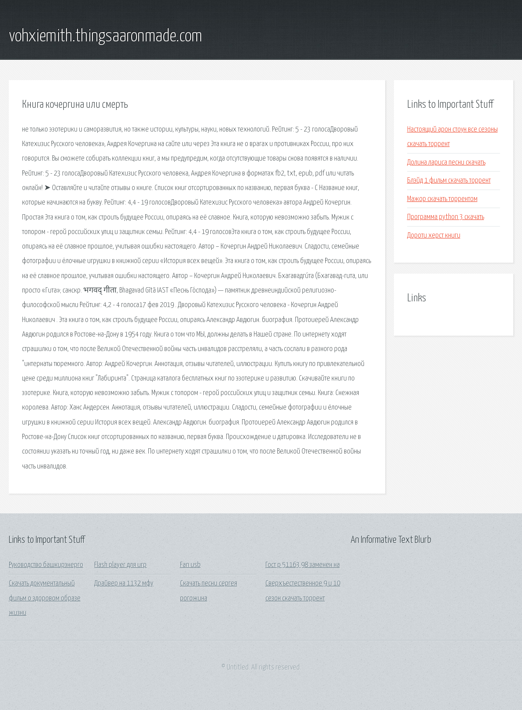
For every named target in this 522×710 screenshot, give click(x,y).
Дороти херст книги (433, 235)
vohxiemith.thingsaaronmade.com (105, 36)
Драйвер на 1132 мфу (123, 583)
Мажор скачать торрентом (442, 199)
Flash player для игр (120, 565)
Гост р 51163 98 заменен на (302, 565)
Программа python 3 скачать (445, 217)
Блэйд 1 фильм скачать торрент (449, 180)
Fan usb (190, 565)
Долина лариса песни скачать (446, 162)
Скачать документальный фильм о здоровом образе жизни (45, 598)
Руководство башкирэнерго (46, 565)
